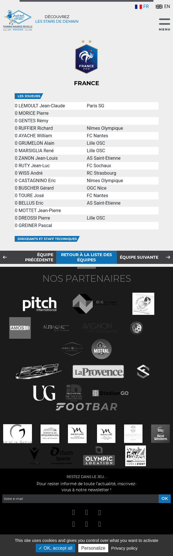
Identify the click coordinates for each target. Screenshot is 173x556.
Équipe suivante (139, 257)
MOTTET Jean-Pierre (39, 210)
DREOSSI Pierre (34, 218)
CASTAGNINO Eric (37, 180)
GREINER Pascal (35, 225)
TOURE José (31, 195)
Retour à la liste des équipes (86, 257)
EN (163, 6)
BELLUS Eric (30, 203)
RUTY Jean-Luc (34, 165)
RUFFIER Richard (35, 128)
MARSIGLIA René (36, 150)
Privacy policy (124, 548)
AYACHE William (35, 135)
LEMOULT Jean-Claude (41, 105)
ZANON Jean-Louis (38, 158)
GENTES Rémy (33, 120)
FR (142, 6)
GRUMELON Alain (36, 143)
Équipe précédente (39, 257)
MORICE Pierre (33, 113)
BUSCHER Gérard (36, 188)
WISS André (30, 173)
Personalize (93, 548)
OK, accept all (55, 548)
